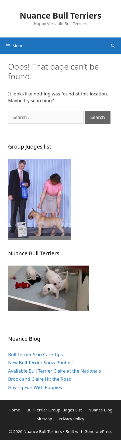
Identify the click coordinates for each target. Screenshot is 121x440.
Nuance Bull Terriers (60, 15)
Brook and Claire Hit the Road (40, 379)
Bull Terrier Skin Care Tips (35, 354)
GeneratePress (98, 431)
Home (14, 409)
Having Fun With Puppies (35, 387)
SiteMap (44, 418)
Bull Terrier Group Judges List (54, 409)
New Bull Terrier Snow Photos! (40, 362)
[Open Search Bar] (113, 45)
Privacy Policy (71, 418)
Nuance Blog (100, 409)
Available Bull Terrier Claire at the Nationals (54, 371)
